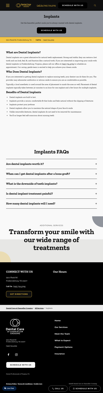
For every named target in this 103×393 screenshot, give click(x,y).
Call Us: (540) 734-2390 (46, 5)
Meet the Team (62, 334)
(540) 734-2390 (48, 40)
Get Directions (19, 294)
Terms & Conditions (25, 384)
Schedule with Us (72, 5)
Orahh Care (37, 384)
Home (58, 320)
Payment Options (63, 347)
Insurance (60, 354)
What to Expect (62, 340)
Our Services (61, 327)
